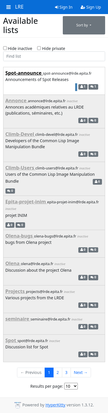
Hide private (51, 48)
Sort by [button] (82, 25)
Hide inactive (17, 48)
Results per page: (46, 386)
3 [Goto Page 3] (66, 372)
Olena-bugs (19, 235)
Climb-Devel (20, 134)
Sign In (64, 7)
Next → (81, 372)
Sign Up (91, 7)
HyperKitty (55, 405)
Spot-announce (24, 73)
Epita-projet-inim (26, 201)
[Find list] (54, 56)
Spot (11, 340)
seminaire (18, 318)
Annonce (16, 100)
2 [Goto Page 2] (57, 372)
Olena (13, 263)
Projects (15, 291)
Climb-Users (20, 167)
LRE (19, 6)
